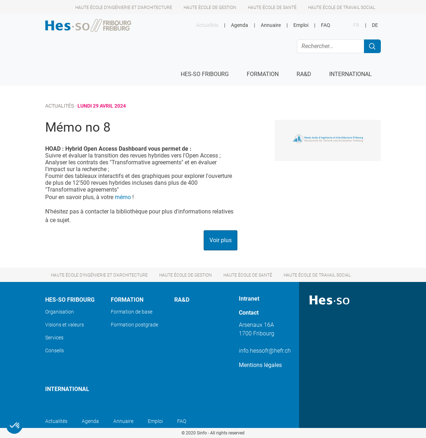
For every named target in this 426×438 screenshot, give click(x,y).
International (67, 389)
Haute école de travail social (341, 7)
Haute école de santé (272, 7)
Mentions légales (260, 365)
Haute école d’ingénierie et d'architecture (123, 7)
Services (54, 337)
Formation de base (131, 312)
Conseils (54, 350)
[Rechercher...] (330, 46)
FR (356, 25)
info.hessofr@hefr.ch (265, 350)
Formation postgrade (134, 325)
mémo (122, 197)
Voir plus (220, 240)
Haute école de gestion (210, 7)
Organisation (59, 312)
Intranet (249, 298)
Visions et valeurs (64, 325)
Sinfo (202, 432)
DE (375, 25)
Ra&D (181, 299)
